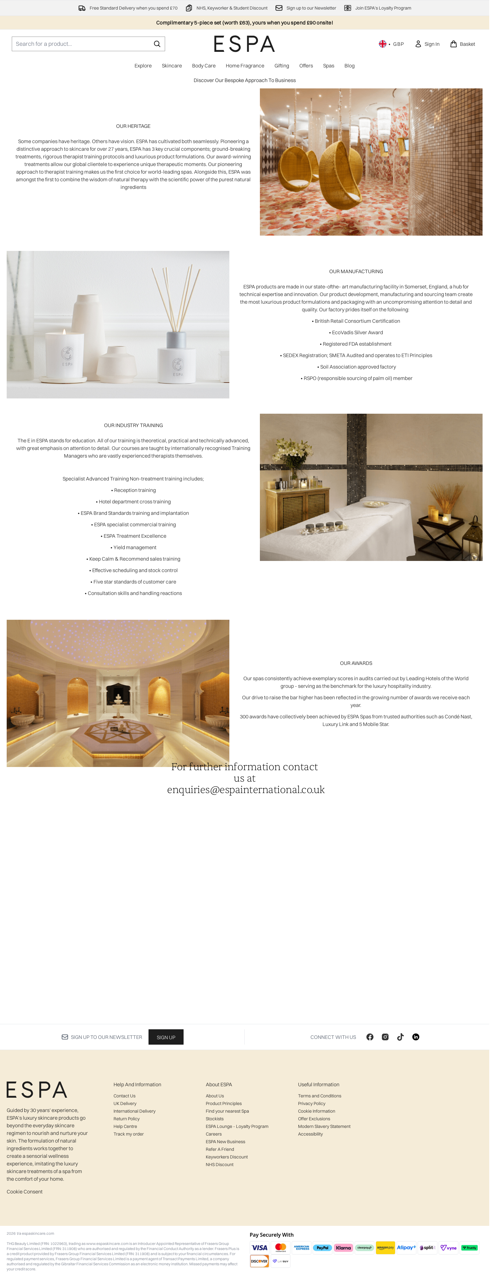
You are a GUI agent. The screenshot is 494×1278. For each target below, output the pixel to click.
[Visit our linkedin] (415, 1037)
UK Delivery (125, 1103)
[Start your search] (88, 44)
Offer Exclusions (314, 1119)
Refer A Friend (220, 1149)
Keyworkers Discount (227, 1157)
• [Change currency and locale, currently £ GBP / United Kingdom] (391, 44)
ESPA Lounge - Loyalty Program (237, 1126)
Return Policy (127, 1119)
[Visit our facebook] (370, 1037)
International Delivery (135, 1111)
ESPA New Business (225, 1141)
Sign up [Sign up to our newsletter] (166, 1037)
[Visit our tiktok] (400, 1037)
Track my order (129, 1134)
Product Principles (224, 1103)
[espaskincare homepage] (244, 44)
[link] (427, 44)
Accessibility (310, 1134)
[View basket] (462, 44)
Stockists (215, 1119)
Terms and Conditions (319, 1096)
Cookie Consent (25, 1191)
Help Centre (125, 1126)
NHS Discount (219, 1164)
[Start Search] (157, 44)
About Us (215, 1096)
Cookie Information (316, 1111)
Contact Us (125, 1096)
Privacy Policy (311, 1103)
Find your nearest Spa (227, 1111)
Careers (214, 1134)
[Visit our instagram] (385, 1037)
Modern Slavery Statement (324, 1126)
